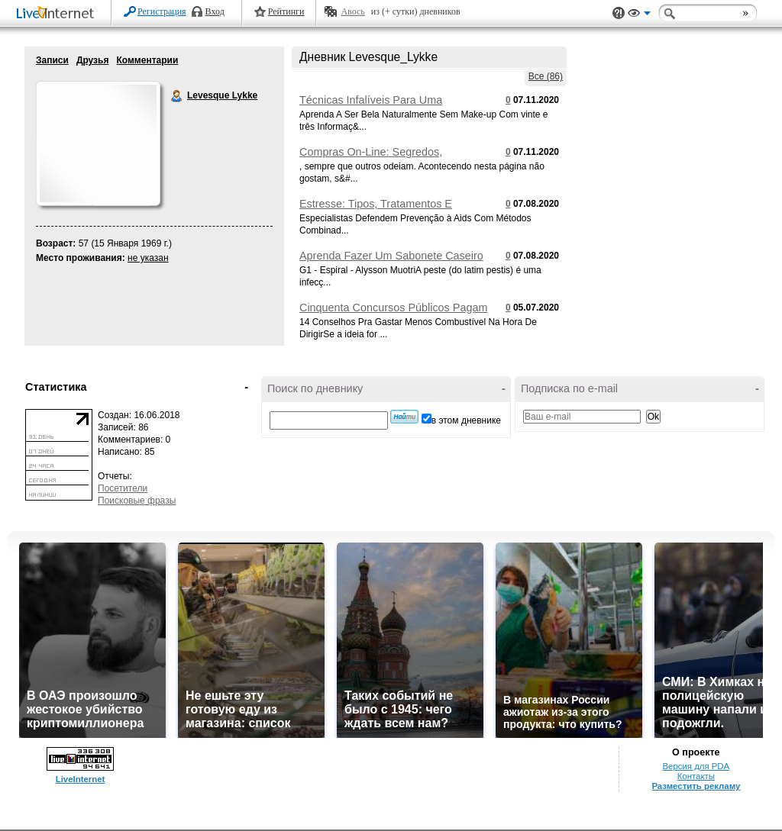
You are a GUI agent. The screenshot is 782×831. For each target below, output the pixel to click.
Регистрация (161, 11)
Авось (352, 11)
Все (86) (545, 76)
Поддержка (618, 13)
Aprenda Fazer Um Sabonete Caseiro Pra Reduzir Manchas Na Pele (391, 262)
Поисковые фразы (137, 500)
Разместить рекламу (695, 786)
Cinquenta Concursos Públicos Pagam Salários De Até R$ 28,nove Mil (393, 313)
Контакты (696, 776)
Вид (639, 15)
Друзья (92, 60)
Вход (215, 11)
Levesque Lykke (177, 96)
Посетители (122, 488)
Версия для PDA (695, 766)
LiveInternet (58, 14)
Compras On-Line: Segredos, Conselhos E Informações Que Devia (389, 158)
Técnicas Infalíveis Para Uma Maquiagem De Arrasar (370, 106)
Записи (52, 60)
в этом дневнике (466, 420)
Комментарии (147, 60)
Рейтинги (286, 11)
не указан (148, 258)
